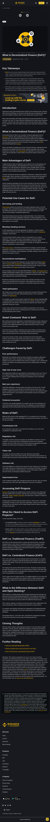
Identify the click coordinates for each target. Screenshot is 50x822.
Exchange (5, 755)
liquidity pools (42, 270)
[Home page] (20, 3)
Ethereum (5, 492)
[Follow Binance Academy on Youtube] (10, 805)
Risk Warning (29, 678)
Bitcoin (32, 299)
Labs (3, 761)
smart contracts (9, 247)
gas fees (12, 532)
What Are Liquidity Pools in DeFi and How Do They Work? (20, 648)
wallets (16, 267)
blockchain (5, 137)
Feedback (5, 792)
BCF (3, 758)
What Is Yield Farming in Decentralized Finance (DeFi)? (20, 651)
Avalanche (21, 495)
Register (41, 3)
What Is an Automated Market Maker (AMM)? (17, 645)
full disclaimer (24, 704)
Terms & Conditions (7, 780)
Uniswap (9, 263)
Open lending (5, 207)
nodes (4, 178)
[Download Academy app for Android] (16, 799)
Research (4, 766)
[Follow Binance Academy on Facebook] (3, 805)
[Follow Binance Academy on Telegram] (7, 805)
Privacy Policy (6, 783)
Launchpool (5, 763)
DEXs (43, 262)
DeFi (6, 72)
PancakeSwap (18, 263)
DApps (18, 143)
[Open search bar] (35, 3)
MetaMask (36, 522)
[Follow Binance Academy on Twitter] (5, 805)
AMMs (34, 270)
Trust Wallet (5, 769)
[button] (47, 3)
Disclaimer (5, 786)
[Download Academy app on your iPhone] (6, 799)
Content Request (6, 789)
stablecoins (42, 232)
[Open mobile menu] (47, 3)
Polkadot (15, 495)
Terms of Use (19, 678)
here (25, 669)
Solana (11, 495)
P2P (42, 142)
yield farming (13, 295)
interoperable (21, 151)
